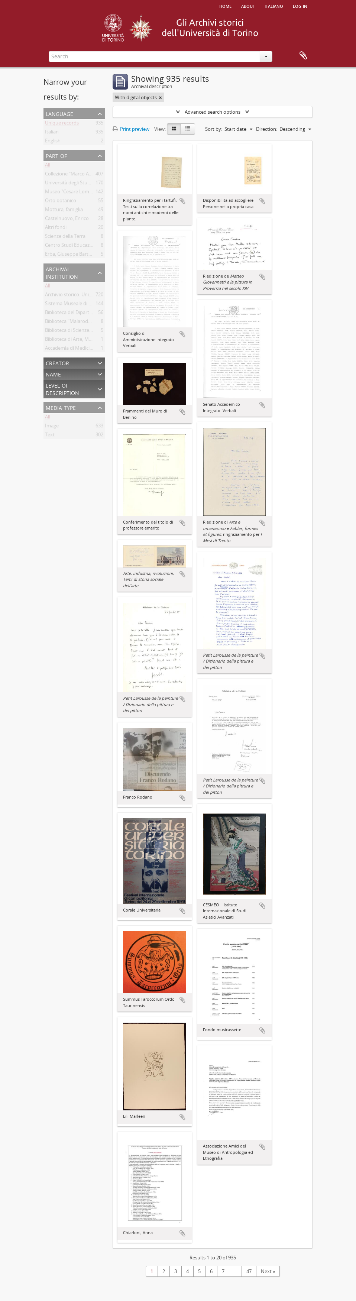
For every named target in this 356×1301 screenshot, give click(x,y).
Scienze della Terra (65, 237)
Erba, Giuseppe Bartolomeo (75, 255)
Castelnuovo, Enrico (67, 219)
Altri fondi (56, 228)
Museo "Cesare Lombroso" (74, 193)
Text (50, 436)
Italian (52, 133)
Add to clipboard (182, 201)
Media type (61, 407)
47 (249, 1271)
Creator (57, 362)
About (248, 5)
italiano (274, 5)
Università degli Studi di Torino (78, 184)
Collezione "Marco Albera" (73, 175)
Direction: (266, 129)
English (53, 142)
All (47, 166)
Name (53, 374)
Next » (268, 1271)
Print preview (131, 129)
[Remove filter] (160, 97)
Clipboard (303, 55)
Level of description (62, 388)
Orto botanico (60, 201)
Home (225, 5)
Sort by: (213, 129)
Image (52, 427)
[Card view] (174, 129)
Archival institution (62, 272)
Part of (56, 155)
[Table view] (188, 129)
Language (59, 113)
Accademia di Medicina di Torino (80, 349)
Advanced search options (213, 112)
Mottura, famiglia (64, 210)
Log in (300, 5)
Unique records (62, 124)
